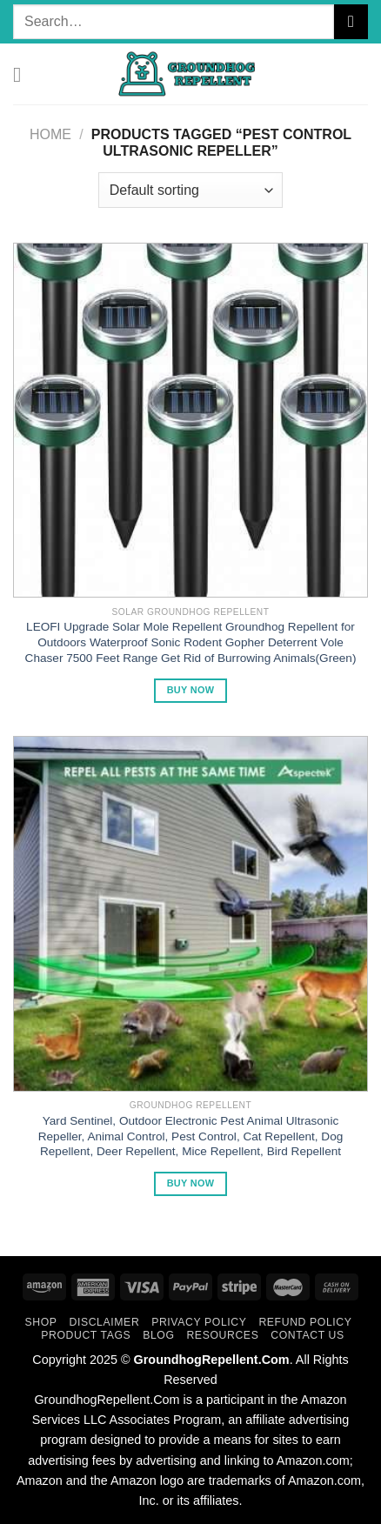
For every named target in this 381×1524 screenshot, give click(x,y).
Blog (158, 1335)
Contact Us (307, 1335)
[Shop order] (190, 189)
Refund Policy (304, 1322)
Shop (41, 1322)
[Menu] (23, 74)
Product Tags (85, 1335)
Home (50, 134)
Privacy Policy (198, 1322)
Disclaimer (104, 1322)
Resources (222, 1335)
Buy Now (191, 690)
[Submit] (351, 21)
